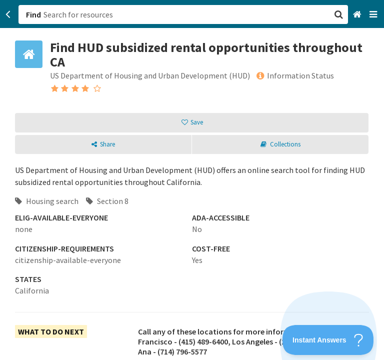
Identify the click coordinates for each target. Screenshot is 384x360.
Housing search (46, 201)
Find (33, 15)
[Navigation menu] (374, 14)
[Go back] (8, 15)
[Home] (358, 14)
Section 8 (107, 201)
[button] (192, 180)
